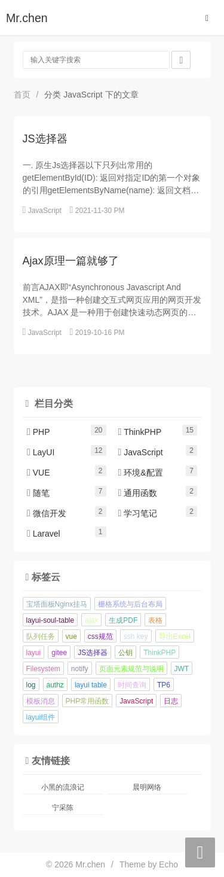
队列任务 (40, 636)
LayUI (40, 452)
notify (79, 669)
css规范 (100, 636)
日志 (171, 701)
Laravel (43, 533)
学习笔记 (138, 513)
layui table (91, 685)
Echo (168, 864)
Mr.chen (27, 18)
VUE (38, 472)
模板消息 (40, 701)
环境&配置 (140, 472)
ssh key (136, 636)
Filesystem (43, 669)
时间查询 (132, 685)
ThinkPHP (140, 432)
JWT (181, 669)
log (31, 685)
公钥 (125, 652)
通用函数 (138, 493)
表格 (155, 620)
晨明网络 (147, 787)
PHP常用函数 (87, 701)
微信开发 (46, 513)
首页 (22, 94)
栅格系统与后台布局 (130, 604)
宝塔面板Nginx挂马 (57, 604)
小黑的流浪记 (62, 787)
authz (55, 685)
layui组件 (41, 717)
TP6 (163, 685)
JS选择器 (93, 652)
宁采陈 (62, 807)
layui (33, 652)
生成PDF (123, 620)
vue (71, 636)
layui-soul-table (50, 620)
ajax (91, 620)
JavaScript (45, 210)
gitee (59, 652)
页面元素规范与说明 (131, 669)
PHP (38, 432)
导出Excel (175, 636)
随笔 (38, 493)
